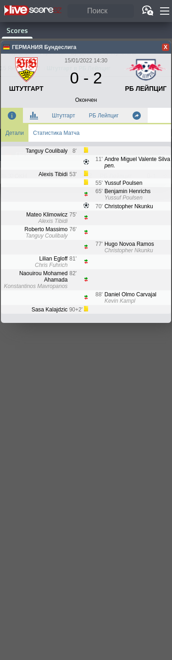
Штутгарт (63, 115)
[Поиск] (100, 11)
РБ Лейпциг (104, 115)
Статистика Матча (56, 133)
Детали (15, 133)
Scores (17, 30)
